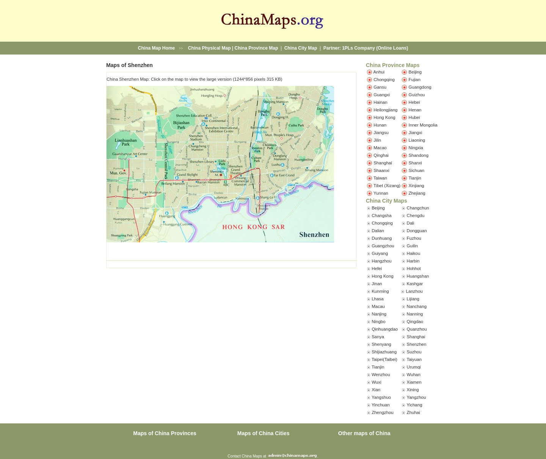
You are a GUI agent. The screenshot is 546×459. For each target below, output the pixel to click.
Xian (376, 389)
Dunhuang (382, 238)
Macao (380, 147)
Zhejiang (417, 192)
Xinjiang (416, 185)
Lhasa (377, 299)
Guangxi (381, 94)
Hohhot (414, 268)
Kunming (380, 291)
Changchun (418, 208)
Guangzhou (383, 246)
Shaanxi (381, 170)
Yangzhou (416, 397)
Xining (413, 389)
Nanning (415, 314)
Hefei (377, 268)
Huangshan (418, 276)
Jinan (377, 283)
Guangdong (420, 86)
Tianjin (414, 177)
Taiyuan (414, 359)
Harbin (413, 261)
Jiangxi (415, 132)
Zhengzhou (383, 412)
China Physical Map (209, 48)
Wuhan (413, 374)
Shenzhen (417, 344)
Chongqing (384, 79)
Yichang (414, 405)
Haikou (413, 253)
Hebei (414, 102)
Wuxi (376, 382)
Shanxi (415, 162)
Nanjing (379, 314)
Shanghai (382, 162)
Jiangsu (381, 132)
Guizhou (417, 94)
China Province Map (256, 48)
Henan (415, 109)
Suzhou (414, 352)
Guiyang (380, 253)
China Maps (252, 456)
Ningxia (416, 147)
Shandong (418, 155)
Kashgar (415, 283)
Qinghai (381, 155)
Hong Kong (384, 117)
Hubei (414, 117)
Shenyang (381, 344)
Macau (378, 306)
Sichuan (417, 170)
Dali (410, 223)
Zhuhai (413, 412)
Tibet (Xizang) (386, 185)
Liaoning (417, 139)
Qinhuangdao (385, 329)
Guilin (412, 246)
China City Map (300, 48)
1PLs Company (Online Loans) (375, 48)
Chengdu (416, 215)
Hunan (379, 124)
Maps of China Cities (263, 433)
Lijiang (413, 299)
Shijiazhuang (384, 352)
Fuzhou (414, 238)
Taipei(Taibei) (384, 359)
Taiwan (380, 177)
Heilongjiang (385, 109)
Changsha (381, 215)
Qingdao (415, 321)
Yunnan (380, 192)
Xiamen (414, 382)
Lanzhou (414, 291)
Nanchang (417, 306)
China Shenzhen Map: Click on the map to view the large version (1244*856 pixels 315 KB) (194, 79)
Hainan (380, 102)
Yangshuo (381, 397)
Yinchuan (381, 405)
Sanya (378, 336)
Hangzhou (381, 261)
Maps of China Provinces (164, 433)
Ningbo (378, 321)
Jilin (377, 139)
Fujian (414, 79)
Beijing (415, 71)
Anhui (378, 71)
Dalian (378, 230)
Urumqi (414, 367)
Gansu (379, 86)
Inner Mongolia (423, 124)
